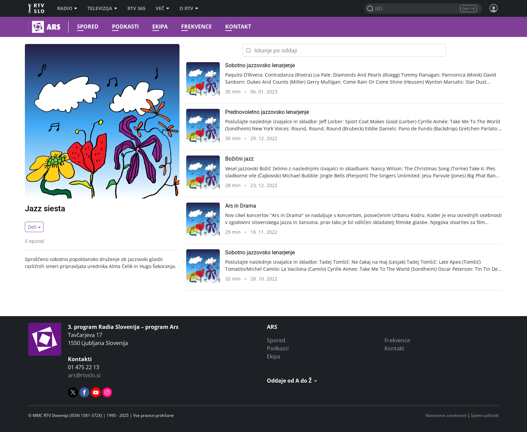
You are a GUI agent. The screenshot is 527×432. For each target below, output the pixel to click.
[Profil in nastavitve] (494, 8)
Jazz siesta (45, 208)
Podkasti (123, 27)
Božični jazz (239, 159)
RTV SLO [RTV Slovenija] (36, 8)
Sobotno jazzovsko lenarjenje (260, 65)
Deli (32, 227)
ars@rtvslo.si (84, 375)
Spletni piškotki (485, 415)
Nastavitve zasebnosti (446, 415)
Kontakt (236, 27)
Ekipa (158, 27)
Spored (86, 27)
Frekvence (194, 27)
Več (162, 8)
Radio (67, 8)
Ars (29, 27)
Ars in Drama (240, 206)
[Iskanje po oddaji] (344, 50)
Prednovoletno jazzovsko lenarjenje (267, 112)
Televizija (102, 8)
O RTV (188, 8)
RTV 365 (136, 8)
